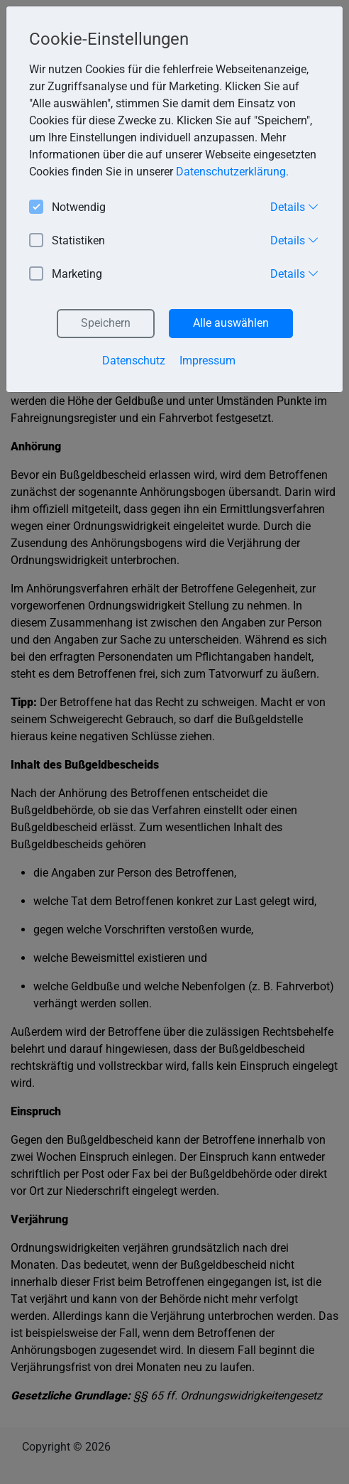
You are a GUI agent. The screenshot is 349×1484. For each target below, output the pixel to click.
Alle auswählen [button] (231, 323)
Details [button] (294, 207)
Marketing (65, 274)
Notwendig (67, 208)
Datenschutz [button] (133, 360)
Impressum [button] (207, 360)
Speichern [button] (106, 323)
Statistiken (67, 241)
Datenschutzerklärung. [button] (232, 171)
